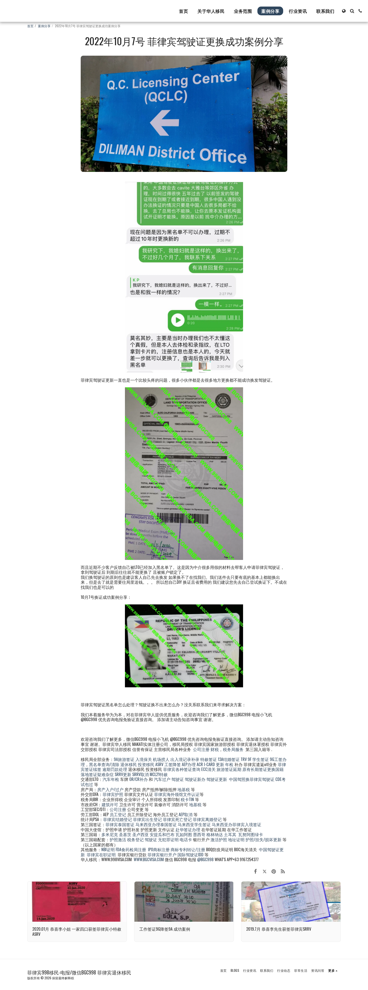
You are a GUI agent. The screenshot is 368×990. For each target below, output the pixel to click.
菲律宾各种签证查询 (181, 769)
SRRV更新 (123, 774)
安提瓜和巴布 (162, 834)
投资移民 (146, 764)
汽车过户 (162, 779)
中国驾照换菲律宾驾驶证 (251, 779)
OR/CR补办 (138, 779)
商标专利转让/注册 (188, 849)
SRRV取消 (140, 774)
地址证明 (236, 839)
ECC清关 (208, 769)
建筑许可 (110, 804)
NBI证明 (108, 849)
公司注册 (201, 749)
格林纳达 (215, 834)
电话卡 (186, 839)
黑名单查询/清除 (104, 764)
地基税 (183, 789)
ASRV (159, 764)
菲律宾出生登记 (147, 819)
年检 (229, 764)
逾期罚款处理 (114, 769)
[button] (352, 11)
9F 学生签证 (258, 759)
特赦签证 (208, 759)
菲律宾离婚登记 (207, 819)
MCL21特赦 (159, 774)
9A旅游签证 (124, 759)
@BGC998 (205, 859)
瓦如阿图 (183, 834)
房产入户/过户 (110, 789)
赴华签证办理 (187, 829)
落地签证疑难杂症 (97, 774)
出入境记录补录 (184, 759)
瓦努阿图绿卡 (250, 834)
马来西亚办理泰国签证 (156, 824)
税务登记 (135, 839)
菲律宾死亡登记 (177, 819)
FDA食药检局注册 (131, 849)
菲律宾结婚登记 (117, 819)
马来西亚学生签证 (194, 824)
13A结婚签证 (229, 759)
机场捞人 (161, 759)
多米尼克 (109, 834)
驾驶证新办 (195, 779)
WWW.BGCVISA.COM (149, 859)
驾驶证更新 (216, 779)
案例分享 (44, 25)
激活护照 (218, 839)
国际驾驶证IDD (190, 854)
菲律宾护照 (113, 794)
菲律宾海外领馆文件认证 (177, 794)
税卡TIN (188, 799)
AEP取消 (186, 814)
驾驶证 (177, 779)
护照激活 (118, 839)
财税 (214, 749)
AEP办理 (189, 764)
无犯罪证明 (168, 839)
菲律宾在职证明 (101, 854)
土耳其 (230, 834)
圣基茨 (125, 834)
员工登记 (118, 814)
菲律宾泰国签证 (119, 824)
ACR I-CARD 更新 (210, 764)
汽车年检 (111, 779)
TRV (244, 759)
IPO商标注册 (159, 849)
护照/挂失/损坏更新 (263, 839)
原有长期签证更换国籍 (263, 769)
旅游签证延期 (229, 769)
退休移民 (129, 764)
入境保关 (143, 759)
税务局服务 (233, 749)
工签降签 (172, 764)
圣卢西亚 (140, 834)
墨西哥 (199, 834)
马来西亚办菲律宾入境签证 (236, 824)
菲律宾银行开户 (162, 854)
